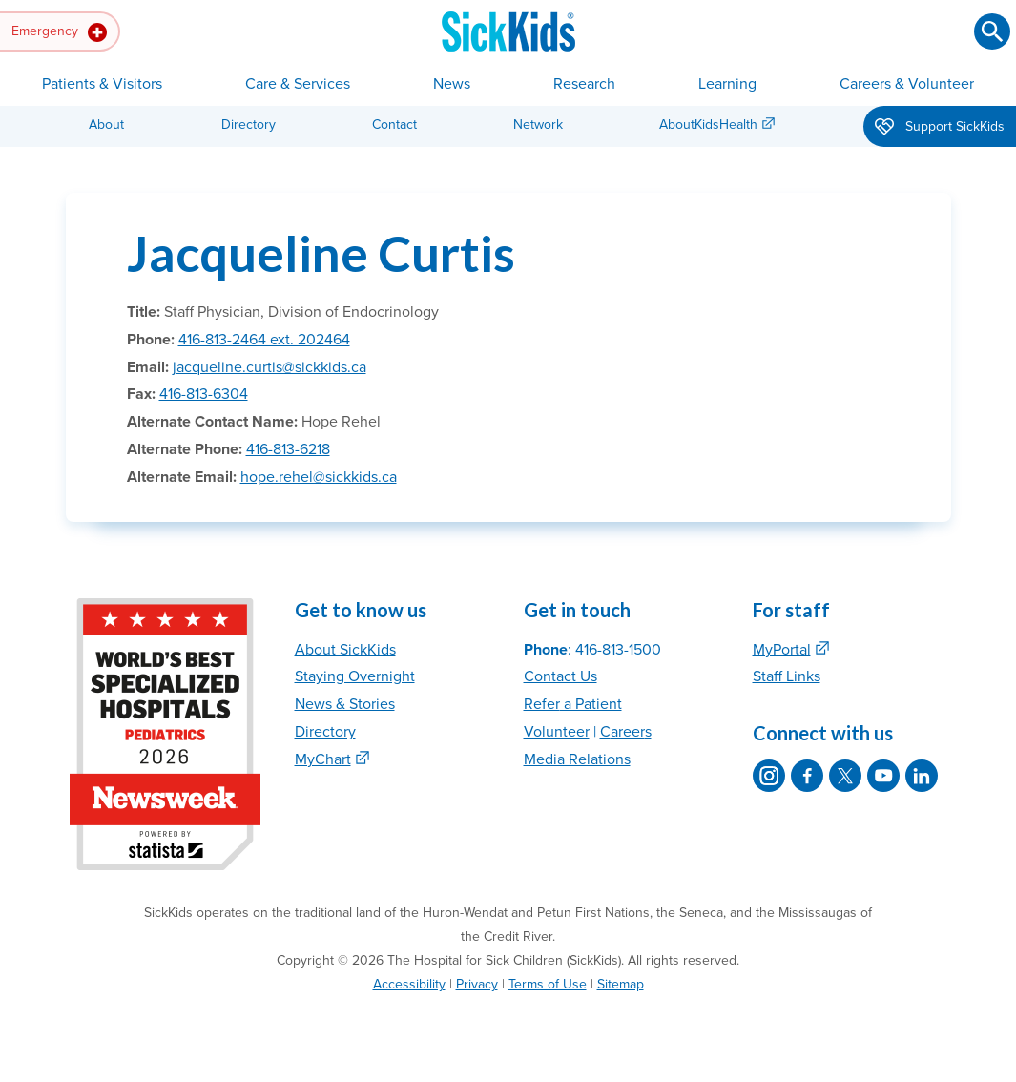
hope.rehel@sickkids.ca (318, 477)
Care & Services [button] (297, 84)
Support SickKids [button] (940, 127)
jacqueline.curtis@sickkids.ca (269, 367)
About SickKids (345, 649)
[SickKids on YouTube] (883, 775)
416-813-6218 (288, 449)
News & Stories (345, 704)
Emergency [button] (59, 32)
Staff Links (786, 676)
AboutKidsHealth (708, 124)
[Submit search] (992, 31)
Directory (248, 124)
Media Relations (577, 759)
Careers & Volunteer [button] (907, 84)
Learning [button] (727, 84)
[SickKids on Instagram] (769, 775)
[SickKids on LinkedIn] (921, 775)
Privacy (477, 984)
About (106, 124)
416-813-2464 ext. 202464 (264, 339)
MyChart (323, 759)
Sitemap (620, 984)
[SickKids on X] (845, 775)
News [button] (451, 84)
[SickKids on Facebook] (807, 775)
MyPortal (782, 649)
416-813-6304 (203, 394)
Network (538, 124)
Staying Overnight (355, 676)
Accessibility (409, 984)
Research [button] (584, 84)
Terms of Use (547, 984)
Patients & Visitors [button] (102, 84)
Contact (394, 124)
